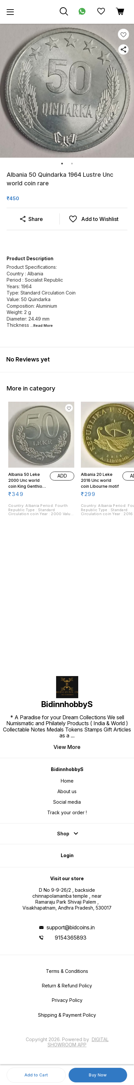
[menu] (10, 11)
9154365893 (70, 938)
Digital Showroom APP (78, 1042)
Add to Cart (36, 1074)
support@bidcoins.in (71, 927)
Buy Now (98, 1074)
